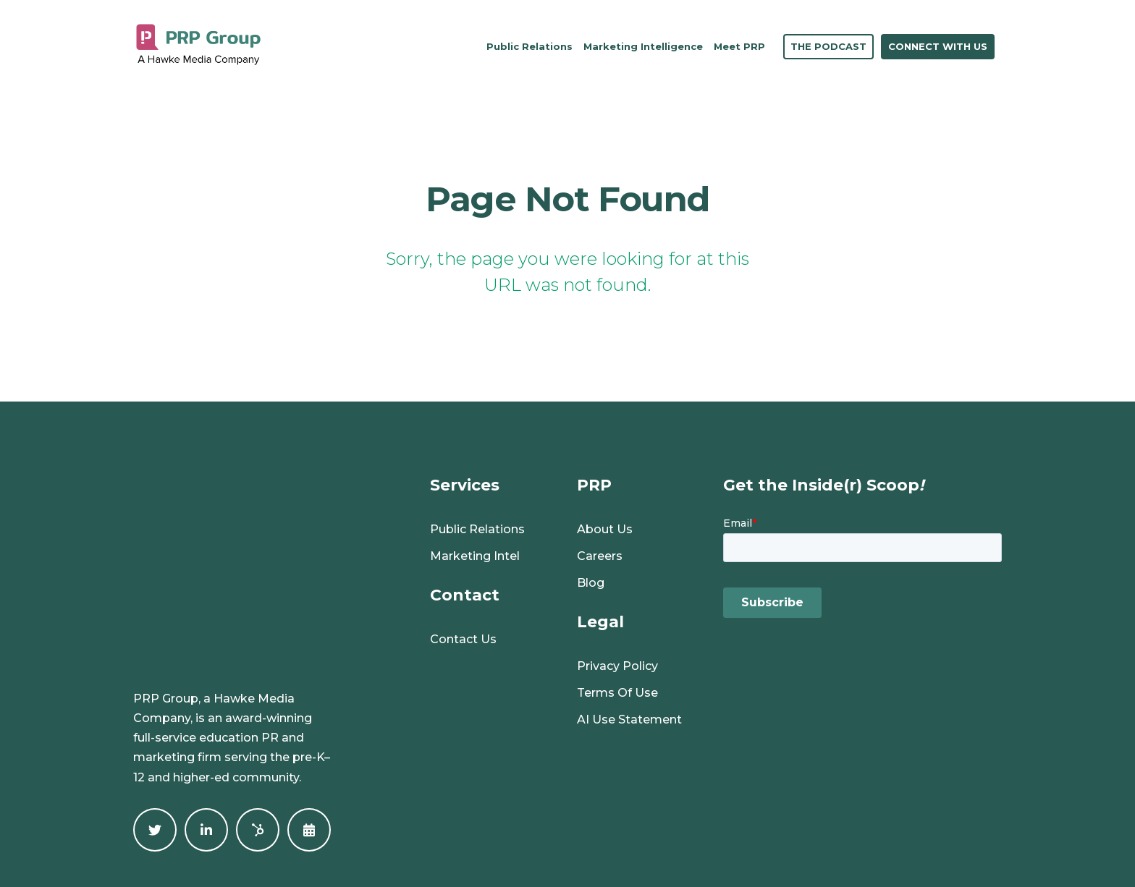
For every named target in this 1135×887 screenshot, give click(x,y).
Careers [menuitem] (600, 556)
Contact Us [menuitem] (463, 639)
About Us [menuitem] (605, 529)
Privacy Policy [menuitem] (617, 666)
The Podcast (828, 46)
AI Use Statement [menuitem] (629, 719)
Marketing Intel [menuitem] (475, 556)
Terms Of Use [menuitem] (617, 693)
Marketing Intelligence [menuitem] (643, 46)
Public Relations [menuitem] (529, 46)
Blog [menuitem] (590, 583)
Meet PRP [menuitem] (739, 46)
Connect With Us (937, 46)
